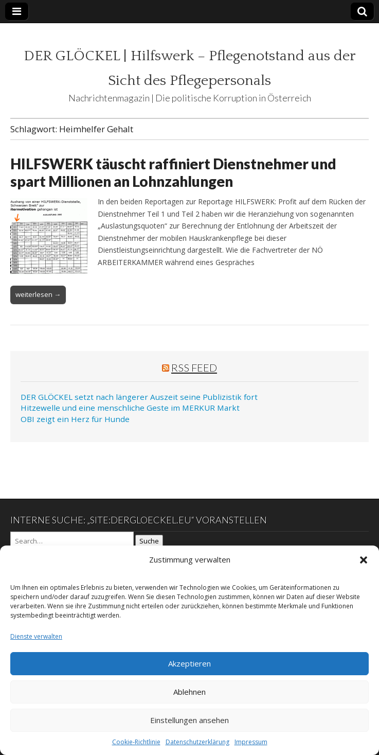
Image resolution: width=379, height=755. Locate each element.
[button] (363, 560)
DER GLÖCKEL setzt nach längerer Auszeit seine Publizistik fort (139, 397)
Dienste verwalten (36, 636)
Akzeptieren (189, 663)
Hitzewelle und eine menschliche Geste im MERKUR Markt (130, 407)
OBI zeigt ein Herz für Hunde (75, 419)
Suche (149, 541)
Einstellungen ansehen (189, 720)
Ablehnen (189, 692)
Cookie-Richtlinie (136, 742)
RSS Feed (194, 367)
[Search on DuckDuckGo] (72, 541)
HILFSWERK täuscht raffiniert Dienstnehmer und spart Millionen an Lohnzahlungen (173, 172)
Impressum (250, 742)
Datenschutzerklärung (197, 742)
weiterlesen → (38, 294)
